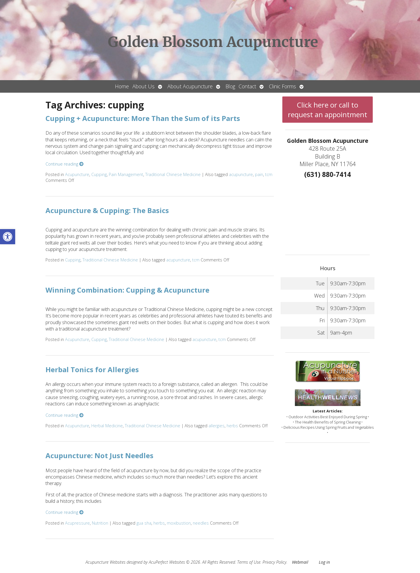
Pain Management (126, 174)
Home (122, 86)
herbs (232, 425)
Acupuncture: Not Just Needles (99, 455)
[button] (7, 236)
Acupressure (77, 523)
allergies (217, 425)
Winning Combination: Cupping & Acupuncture (127, 290)
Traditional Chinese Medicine (173, 174)
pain (259, 174)
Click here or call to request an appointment (327, 109)
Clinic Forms (282, 86)
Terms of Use (248, 562)
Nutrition (100, 523)
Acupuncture (77, 174)
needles (201, 523)
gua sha (143, 523)
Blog (230, 86)
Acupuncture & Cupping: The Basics (107, 210)
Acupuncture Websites (105, 562)
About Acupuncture (190, 86)
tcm (268, 174)
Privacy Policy (274, 562)
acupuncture (241, 174)
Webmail (300, 562)
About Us (143, 86)
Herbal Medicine (107, 425)
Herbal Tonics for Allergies (92, 369)
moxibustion (179, 523)
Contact (247, 86)
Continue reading (64, 164)
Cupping (99, 174)
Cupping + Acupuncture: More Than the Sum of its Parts (143, 118)
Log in (324, 562)
